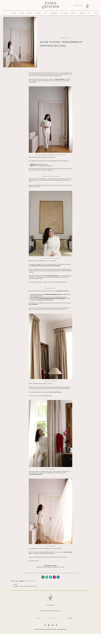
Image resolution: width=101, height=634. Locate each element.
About (73, 13)
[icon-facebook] (45, 625)
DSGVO (65, 629)
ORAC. (35, 82)
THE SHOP (64, 13)
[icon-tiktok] (52, 625)
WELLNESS (54, 13)
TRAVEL (38, 13)
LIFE (45, 13)
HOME (14, 13)
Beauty (29, 13)
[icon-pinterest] (56, 625)
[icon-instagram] (48, 625)
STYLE (22, 13)
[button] (42, 577)
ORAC (49, 472)
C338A (31, 164)
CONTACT (82, 13)
